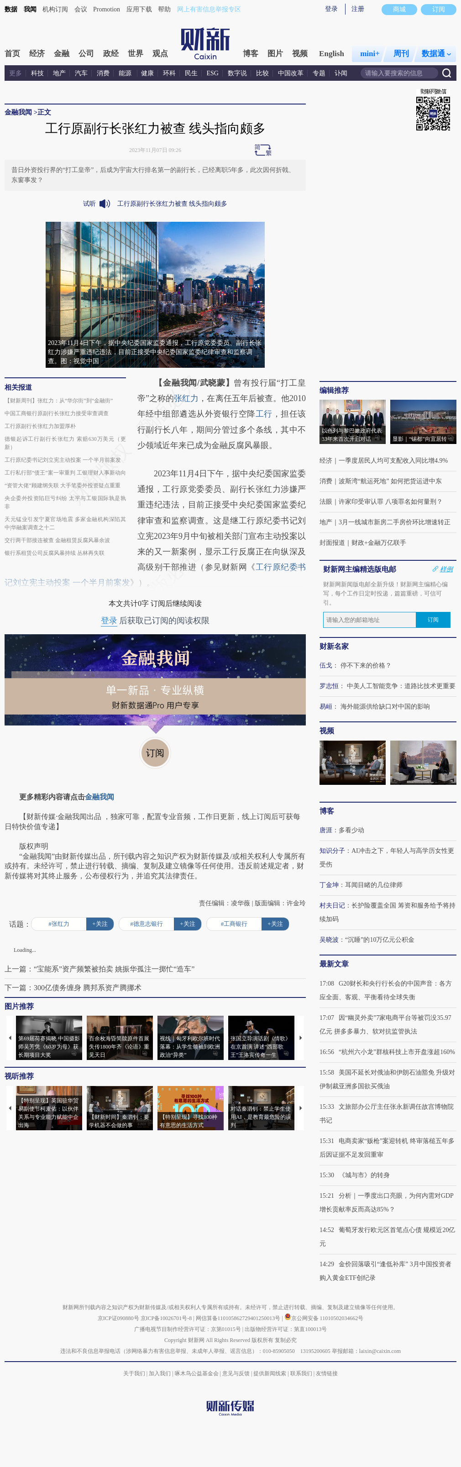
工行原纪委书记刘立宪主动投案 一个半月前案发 (63, 460)
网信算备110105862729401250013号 (239, 1318)
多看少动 (351, 830)
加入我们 (160, 1373)
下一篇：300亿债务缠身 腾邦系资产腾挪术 (73, 988)
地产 (59, 73)
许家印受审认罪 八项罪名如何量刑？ (391, 501)
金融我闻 (18, 112)
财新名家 (334, 646)
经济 (37, 53)
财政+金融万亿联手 (378, 542)
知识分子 (332, 850)
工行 (264, 413)
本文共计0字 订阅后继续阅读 (155, 603)
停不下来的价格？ (366, 665)
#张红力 (58, 923)
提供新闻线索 (269, 1373)
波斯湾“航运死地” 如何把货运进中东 (390, 481)
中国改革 (291, 73)
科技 (37, 73)
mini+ (370, 53)
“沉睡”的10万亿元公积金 (379, 939)
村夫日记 (332, 905)
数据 (11, 9)
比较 (262, 73)
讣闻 (341, 73)
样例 (446, 569)
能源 (126, 73)
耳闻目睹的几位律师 (374, 885)
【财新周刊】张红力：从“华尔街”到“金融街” (59, 400)
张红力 (186, 398)
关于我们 (134, 1373)
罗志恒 (329, 686)
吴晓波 (329, 939)
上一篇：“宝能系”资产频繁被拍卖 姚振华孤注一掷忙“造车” (99, 969)
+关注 (99, 923)
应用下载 (139, 9)
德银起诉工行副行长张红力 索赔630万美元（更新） (65, 443)
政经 (111, 53)
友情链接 (327, 1373)
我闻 (30, 9)
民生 (191, 73)
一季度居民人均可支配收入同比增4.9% (393, 460)
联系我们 (301, 1373)
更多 (15, 73)
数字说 (237, 73)
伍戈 (326, 665)
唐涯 (326, 830)
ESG (213, 73)
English (331, 53)
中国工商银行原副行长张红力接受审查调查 (57, 413)
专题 (319, 73)
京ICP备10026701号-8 (167, 1318)
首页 (12, 53)
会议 (80, 9)
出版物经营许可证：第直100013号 (286, 1329)
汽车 (81, 73)
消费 (103, 73)
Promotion (106, 9)
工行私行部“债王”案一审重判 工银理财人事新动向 (65, 473)
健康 (147, 73)
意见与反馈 (236, 1373)
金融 (61, 53)
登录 (331, 8)
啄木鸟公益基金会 (197, 1373)
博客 (250, 53)
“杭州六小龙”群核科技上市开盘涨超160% (397, 1052)
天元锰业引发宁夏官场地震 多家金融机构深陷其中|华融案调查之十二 (65, 523)
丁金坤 (329, 885)
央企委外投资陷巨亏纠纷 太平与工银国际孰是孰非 (65, 502)
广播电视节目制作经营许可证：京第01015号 (187, 1329)
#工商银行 (234, 923)
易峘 (326, 706)
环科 (169, 73)
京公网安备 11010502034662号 (324, 1318)
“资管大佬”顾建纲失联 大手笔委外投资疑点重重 (62, 485)
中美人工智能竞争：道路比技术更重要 (401, 686)
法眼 (326, 501)
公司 (86, 53)
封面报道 (332, 542)
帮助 (164, 9)
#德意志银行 (146, 923)
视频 (300, 53)
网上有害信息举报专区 (209, 9)
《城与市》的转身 (364, 1175)
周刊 (401, 53)
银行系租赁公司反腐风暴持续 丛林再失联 (55, 553)
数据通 (436, 53)
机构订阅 (55, 9)
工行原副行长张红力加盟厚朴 (40, 426)
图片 (275, 53)
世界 (135, 53)
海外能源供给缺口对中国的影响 (385, 706)
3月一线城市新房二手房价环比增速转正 (395, 522)
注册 (357, 8)
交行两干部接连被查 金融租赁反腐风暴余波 (57, 540)
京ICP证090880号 (118, 1318)
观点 (160, 53)
